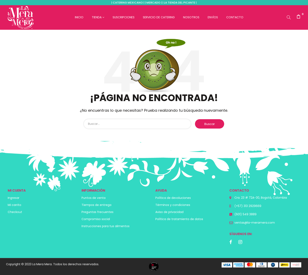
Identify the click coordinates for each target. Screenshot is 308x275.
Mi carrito (14, 205)
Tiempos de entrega (96, 205)
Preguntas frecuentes (97, 212)
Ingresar (13, 198)
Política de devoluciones (173, 198)
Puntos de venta (94, 198)
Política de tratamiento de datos (179, 219)
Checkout (15, 212)
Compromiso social (96, 219)
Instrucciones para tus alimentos (105, 226)
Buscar (209, 124)
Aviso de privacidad (169, 212)
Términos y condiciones (172, 205)
